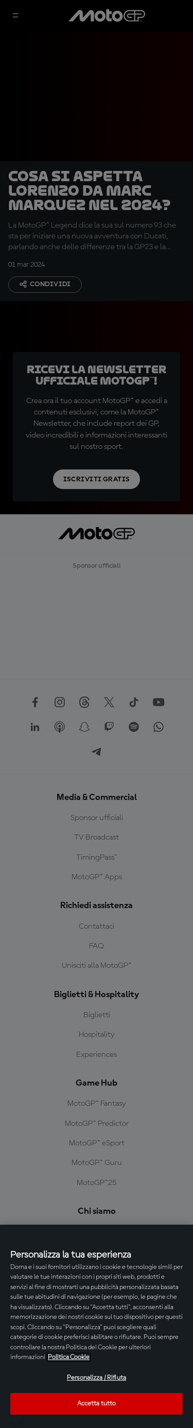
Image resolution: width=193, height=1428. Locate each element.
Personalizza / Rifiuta (96, 1377)
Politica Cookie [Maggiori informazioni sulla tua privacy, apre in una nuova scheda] (69, 1357)
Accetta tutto (96, 1403)
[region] (96, 1326)
